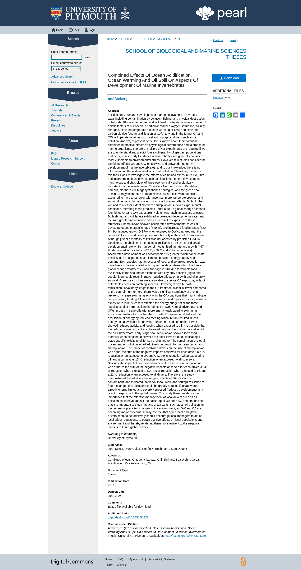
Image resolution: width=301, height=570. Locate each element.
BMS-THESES (164, 39)
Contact (56, 163)
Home (110, 39)
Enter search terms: (64, 52)
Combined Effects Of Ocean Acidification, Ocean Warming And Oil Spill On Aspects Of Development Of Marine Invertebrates (153, 80)
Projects (56, 120)
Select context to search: (67, 63)
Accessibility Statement (162, 559)
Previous (218, 40)
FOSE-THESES (142, 39)
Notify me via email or (68, 82)
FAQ (54, 153)
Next (233, 40)
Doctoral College (62, 186)
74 (178, 39)
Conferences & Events (65, 115)
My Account (136, 559)
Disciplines (58, 125)
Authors (56, 130)
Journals (56, 110)
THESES (123, 39)
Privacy (108, 565)
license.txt (218, 97)
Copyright (121, 565)
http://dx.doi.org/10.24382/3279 (128, 517)
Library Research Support (68, 158)
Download (229, 78)
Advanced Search (62, 76)
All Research (59, 105)
